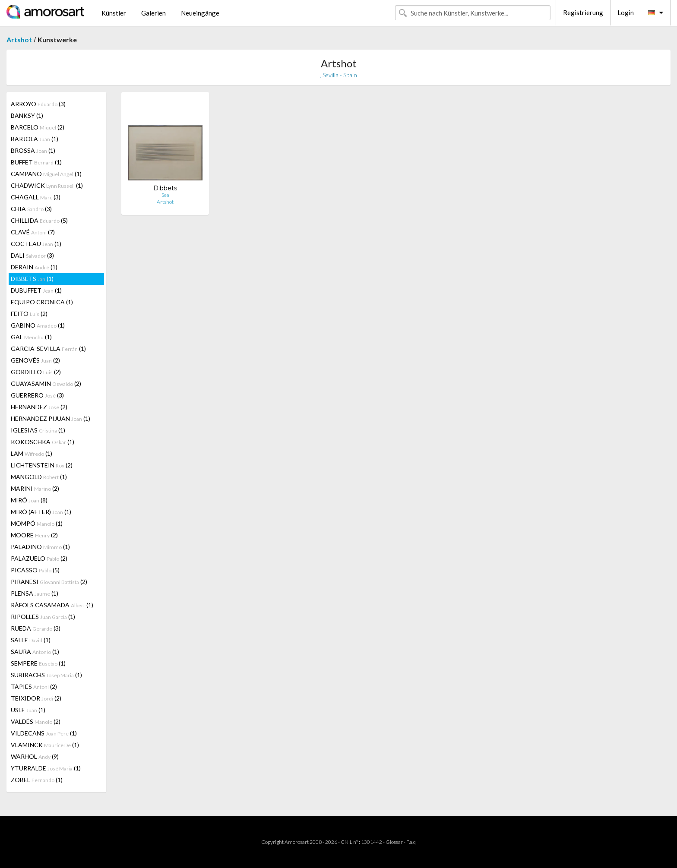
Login (625, 12)
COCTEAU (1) (36, 243)
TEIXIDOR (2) (36, 698)
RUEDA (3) (35, 628)
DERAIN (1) (34, 267)
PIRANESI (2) (49, 581)
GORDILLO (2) (36, 372)
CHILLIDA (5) (39, 220)
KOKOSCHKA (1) (42, 441)
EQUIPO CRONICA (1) (42, 302)
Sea (165, 195)
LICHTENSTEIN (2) (42, 465)
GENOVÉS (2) (35, 360)
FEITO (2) (29, 313)
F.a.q (411, 842)
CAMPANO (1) (46, 173)
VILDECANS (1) (44, 733)
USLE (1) (28, 709)
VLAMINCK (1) (45, 744)
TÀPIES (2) (34, 686)
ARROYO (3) (38, 103)
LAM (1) (31, 453)
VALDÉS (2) (35, 721)
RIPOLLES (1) (43, 616)
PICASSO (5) (35, 570)
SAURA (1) (35, 651)
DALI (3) (32, 255)
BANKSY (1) (27, 115)
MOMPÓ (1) (37, 523)
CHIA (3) (31, 208)
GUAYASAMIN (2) (46, 383)
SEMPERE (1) (38, 663)
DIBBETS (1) (32, 278)
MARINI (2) (35, 488)
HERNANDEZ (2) (39, 406)
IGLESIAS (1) (38, 430)
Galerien (153, 13)
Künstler (113, 13)
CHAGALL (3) (35, 197)
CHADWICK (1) (47, 185)
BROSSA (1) (33, 150)
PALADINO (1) (40, 546)
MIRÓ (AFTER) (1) (41, 511)
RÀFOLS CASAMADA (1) (52, 605)
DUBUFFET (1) (36, 290)
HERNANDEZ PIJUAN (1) (50, 418)
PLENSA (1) (34, 593)
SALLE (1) (31, 640)
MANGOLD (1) (39, 476)
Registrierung (583, 12)
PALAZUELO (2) (39, 558)
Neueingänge (200, 13)
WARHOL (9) (35, 756)
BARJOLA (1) (34, 138)
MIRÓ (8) (29, 500)
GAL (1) (31, 337)
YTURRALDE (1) (46, 768)
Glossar (394, 842)
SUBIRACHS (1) (46, 675)
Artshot (19, 39)
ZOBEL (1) (37, 779)
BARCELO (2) (37, 127)
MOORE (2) (34, 535)
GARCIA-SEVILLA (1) (48, 348)
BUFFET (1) (36, 162)
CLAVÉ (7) (33, 232)
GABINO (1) (38, 325)
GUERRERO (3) (37, 395)
